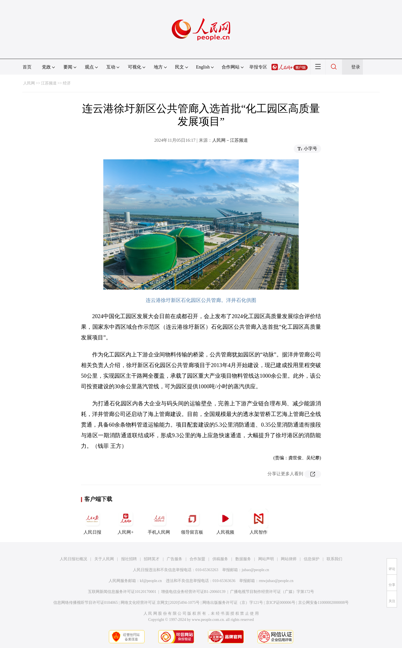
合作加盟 (197, 559)
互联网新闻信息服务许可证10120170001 (122, 592)
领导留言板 (192, 522)
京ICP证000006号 (280, 602)
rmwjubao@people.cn (276, 581)
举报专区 (258, 67)
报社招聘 (129, 559)
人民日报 (92, 522)
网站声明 (266, 559)
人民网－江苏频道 (230, 140)
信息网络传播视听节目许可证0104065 (85, 602)
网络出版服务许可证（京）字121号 (232, 602)
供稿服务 (220, 559)
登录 (355, 67)
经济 (67, 83)
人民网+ (125, 522)
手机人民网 (159, 522)
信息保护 (311, 559)
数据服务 (243, 559)
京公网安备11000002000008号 (323, 602)
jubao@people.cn (255, 570)
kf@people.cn (151, 581)
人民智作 (258, 522)
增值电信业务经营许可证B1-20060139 (193, 592)
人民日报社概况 (73, 559)
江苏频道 (49, 83)
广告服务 (174, 559)
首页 (27, 67)
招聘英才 (151, 559)
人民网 (29, 83)
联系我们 (334, 559)
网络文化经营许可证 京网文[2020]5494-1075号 (160, 602)
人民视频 (225, 522)
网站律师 (288, 559)
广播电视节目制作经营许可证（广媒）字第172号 (272, 592)
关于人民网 (104, 559)
